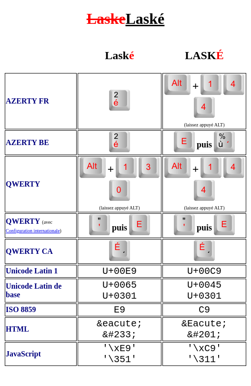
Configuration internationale (33, 230)
